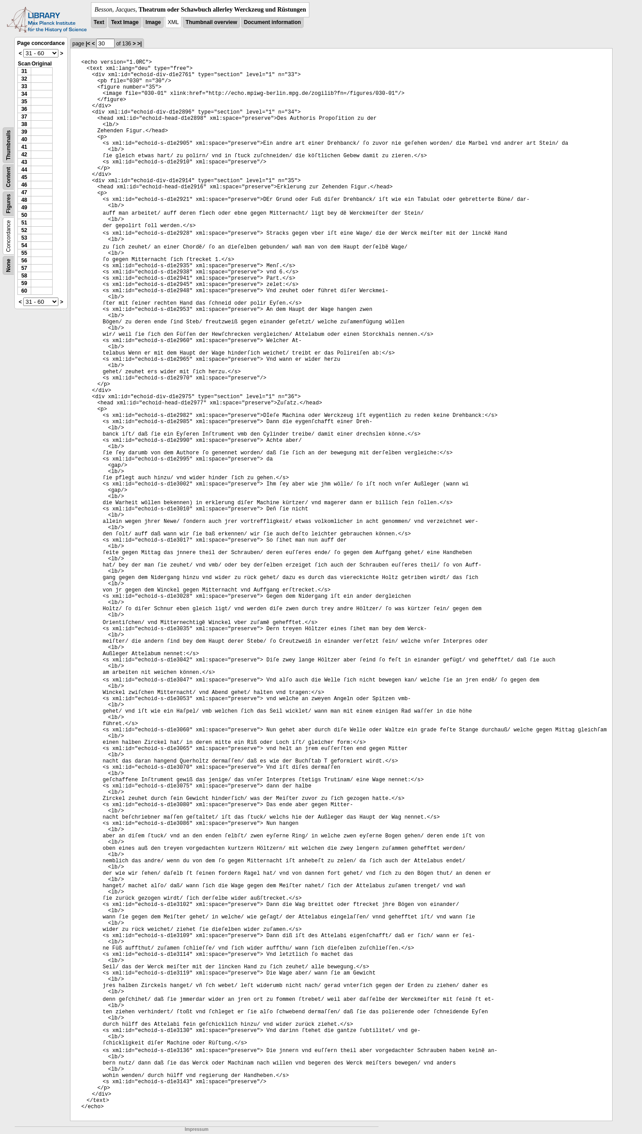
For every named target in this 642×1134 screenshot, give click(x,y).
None (8, 265)
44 (24, 170)
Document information (272, 22)
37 (24, 117)
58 (24, 276)
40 (24, 139)
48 (24, 200)
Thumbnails (8, 145)
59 (24, 283)
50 (24, 215)
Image (153, 22)
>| (139, 44)
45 (24, 177)
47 (24, 192)
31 (24, 71)
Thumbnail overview (211, 22)
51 (24, 223)
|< (88, 44)
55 (24, 253)
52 (24, 230)
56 (24, 260)
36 (24, 109)
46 (24, 185)
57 (24, 268)
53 (24, 238)
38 (24, 124)
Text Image (125, 22)
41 (24, 147)
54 (24, 245)
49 (24, 207)
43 (24, 162)
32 (24, 79)
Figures (8, 203)
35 (24, 101)
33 (24, 86)
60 (24, 291)
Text (99, 22)
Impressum (196, 1129)
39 (24, 132)
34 (24, 94)
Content (8, 177)
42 (24, 154)
